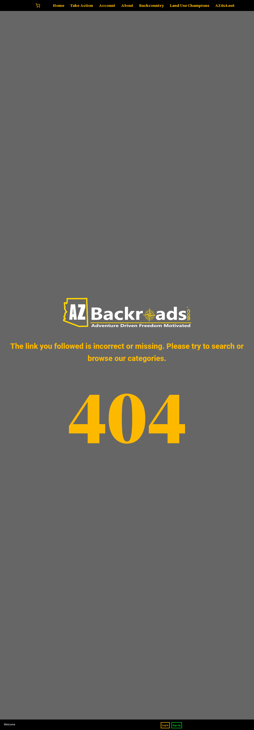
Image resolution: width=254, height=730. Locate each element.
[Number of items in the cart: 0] (37, 5)
